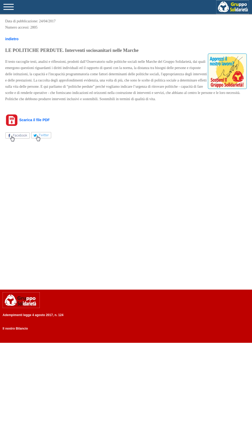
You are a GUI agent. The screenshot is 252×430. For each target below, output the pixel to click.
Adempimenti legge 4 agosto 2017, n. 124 (33, 315)
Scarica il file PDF (27, 120)
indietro (11, 39)
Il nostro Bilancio (15, 328)
